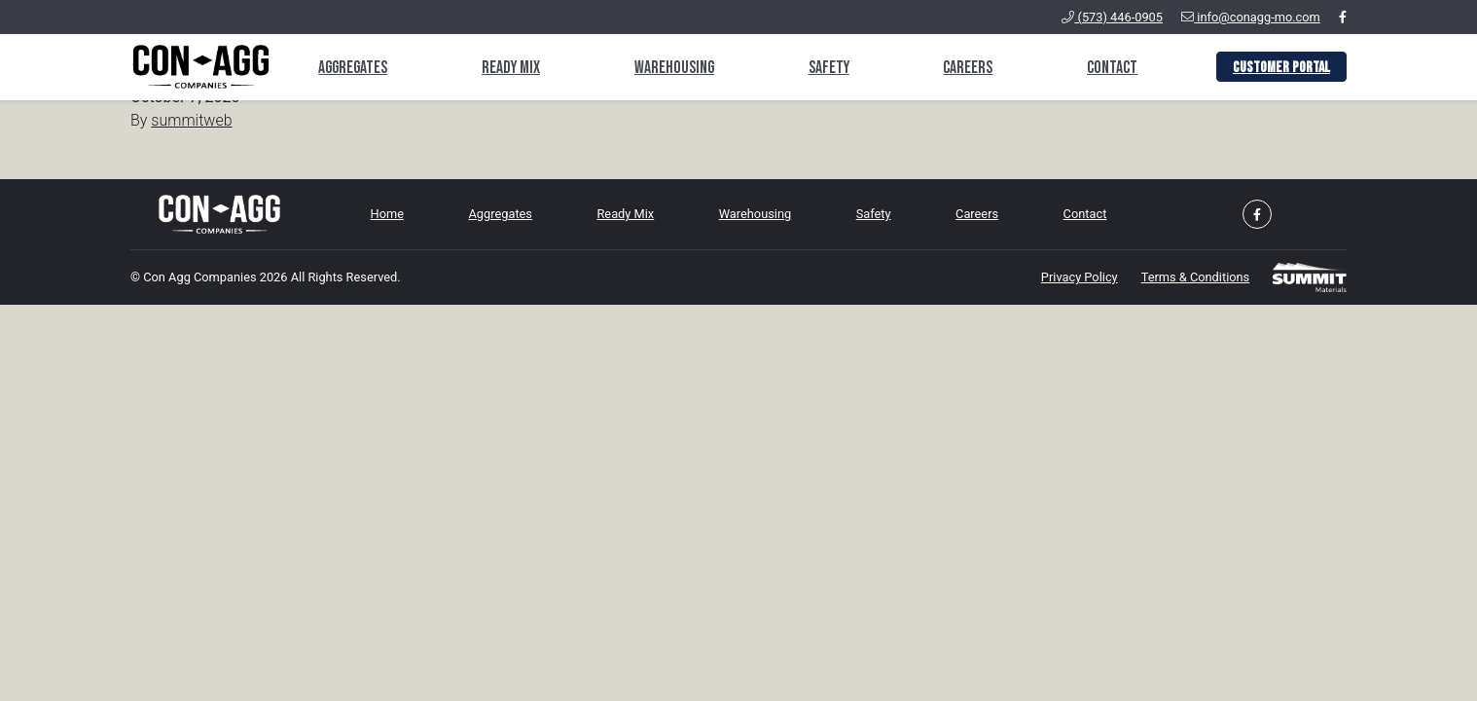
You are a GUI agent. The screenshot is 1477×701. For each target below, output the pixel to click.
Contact (1112, 67)
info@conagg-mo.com (1250, 17)
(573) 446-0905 (1112, 17)
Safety (829, 67)
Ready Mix (511, 67)
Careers (967, 67)
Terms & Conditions (1195, 277)
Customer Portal (1281, 67)
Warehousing (674, 67)
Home (387, 213)
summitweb (191, 120)
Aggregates (352, 67)
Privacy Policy (1079, 277)
